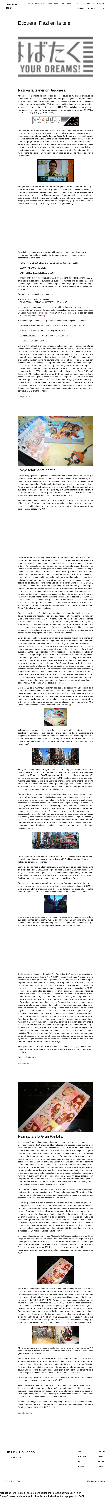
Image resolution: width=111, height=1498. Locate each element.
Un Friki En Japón (20, 1452)
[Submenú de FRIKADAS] (85, 8)
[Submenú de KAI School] (72, 3)
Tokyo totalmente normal (37, 470)
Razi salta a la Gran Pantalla (40, 1136)
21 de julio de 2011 (25, 397)
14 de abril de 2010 (25, 1413)
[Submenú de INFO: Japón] (104, 3)
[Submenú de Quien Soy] (45, 3)
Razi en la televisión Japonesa (42, 90)
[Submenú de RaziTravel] (58, 3)
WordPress (101, 1481)
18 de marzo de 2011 (25, 1063)
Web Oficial (48, 113)
